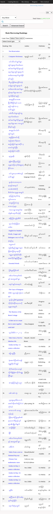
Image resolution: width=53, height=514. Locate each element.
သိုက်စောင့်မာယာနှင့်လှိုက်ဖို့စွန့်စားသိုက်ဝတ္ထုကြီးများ (15, 372)
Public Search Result (7, 5)
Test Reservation (14, 51)
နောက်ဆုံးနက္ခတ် (14, 506)
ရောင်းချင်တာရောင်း (15, 284)
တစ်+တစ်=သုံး (13, 393)
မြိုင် (10, 433)
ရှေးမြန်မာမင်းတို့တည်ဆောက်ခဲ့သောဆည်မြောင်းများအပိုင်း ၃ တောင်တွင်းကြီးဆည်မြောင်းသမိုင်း (16, 144)
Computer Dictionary (16, 56)
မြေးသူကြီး (12, 353)
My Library (25, 2)
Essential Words (14, 263)
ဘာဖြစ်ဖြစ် (12, 428)
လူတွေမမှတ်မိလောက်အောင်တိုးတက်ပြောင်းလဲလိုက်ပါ (15, 403)
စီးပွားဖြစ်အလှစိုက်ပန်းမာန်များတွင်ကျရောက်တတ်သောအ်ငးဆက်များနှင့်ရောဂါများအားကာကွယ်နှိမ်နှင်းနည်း (15, 89)
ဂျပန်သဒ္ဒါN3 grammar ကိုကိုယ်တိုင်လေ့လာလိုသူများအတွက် (15, 303)
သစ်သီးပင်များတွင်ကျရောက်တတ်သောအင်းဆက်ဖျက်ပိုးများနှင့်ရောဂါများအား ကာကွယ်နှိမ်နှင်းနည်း (16, 120)
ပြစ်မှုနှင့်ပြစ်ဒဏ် (14, 270)
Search (2, 2)
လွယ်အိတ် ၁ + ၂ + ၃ (15, 332)
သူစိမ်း (11, 490)
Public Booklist (22, 5)
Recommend (4, 9)
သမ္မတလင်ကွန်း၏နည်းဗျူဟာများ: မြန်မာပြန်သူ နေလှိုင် (15, 247)
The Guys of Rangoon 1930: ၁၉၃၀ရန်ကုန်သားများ (16, 293)
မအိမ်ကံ (11, 447)
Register (34, 2)
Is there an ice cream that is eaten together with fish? (15, 324)
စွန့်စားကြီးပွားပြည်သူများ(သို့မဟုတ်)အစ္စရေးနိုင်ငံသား (16, 165)
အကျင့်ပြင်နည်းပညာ (15, 383)
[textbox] (22, 21)
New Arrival (45, 2)
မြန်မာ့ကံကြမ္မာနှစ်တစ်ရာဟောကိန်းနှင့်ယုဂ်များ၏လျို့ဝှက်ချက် (15, 420)
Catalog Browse (13, 2)
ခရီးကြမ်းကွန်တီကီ (15, 218)
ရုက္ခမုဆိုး (12, 156)
